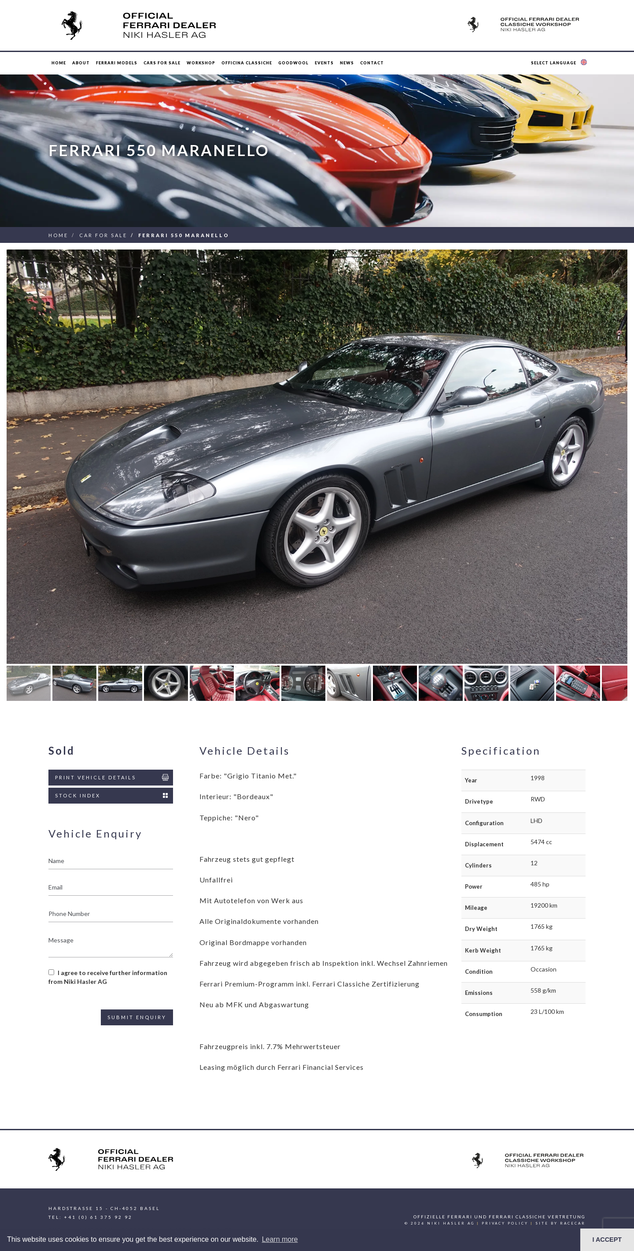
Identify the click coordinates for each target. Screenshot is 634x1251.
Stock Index (112, 795)
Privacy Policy (505, 1223)
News (347, 62)
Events (324, 62)
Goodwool (293, 62)
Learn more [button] (280, 1239)
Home (59, 62)
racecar (573, 1223)
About (81, 62)
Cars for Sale (162, 62)
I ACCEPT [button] (607, 1239)
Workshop (201, 62)
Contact (372, 62)
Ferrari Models (116, 62)
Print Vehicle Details (112, 777)
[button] (560, 63)
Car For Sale (103, 235)
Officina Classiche (246, 62)
